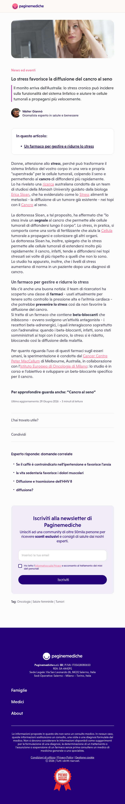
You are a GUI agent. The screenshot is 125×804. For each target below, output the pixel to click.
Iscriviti (63, 579)
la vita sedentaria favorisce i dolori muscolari (50, 473)
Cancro (27, 205)
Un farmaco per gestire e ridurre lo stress (59, 146)
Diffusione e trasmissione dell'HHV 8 (44, 481)
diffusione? (24, 490)
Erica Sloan (20, 194)
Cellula (106, 230)
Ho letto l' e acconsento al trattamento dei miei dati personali (63, 567)
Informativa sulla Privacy (48, 565)
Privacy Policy (65, 757)
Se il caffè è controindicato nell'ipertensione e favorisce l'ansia (63, 464)
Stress (85, 194)
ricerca (48, 184)
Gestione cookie (84, 757)
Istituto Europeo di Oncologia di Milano (54, 366)
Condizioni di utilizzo (43, 757)
